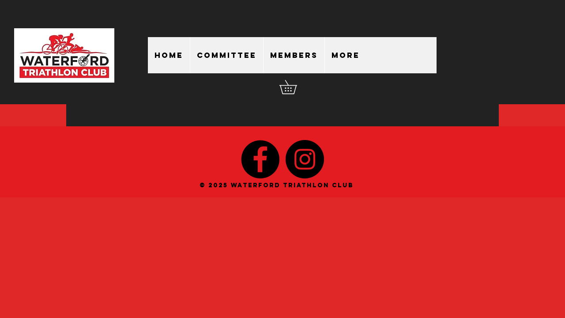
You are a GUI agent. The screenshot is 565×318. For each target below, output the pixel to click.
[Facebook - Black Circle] (260, 159)
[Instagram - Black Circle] (305, 159)
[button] (294, 87)
